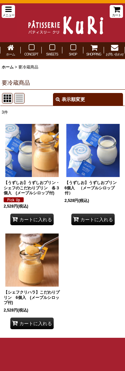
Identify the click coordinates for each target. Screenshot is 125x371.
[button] (8, 11)
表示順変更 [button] (70, 99)
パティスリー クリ (62, 22)
